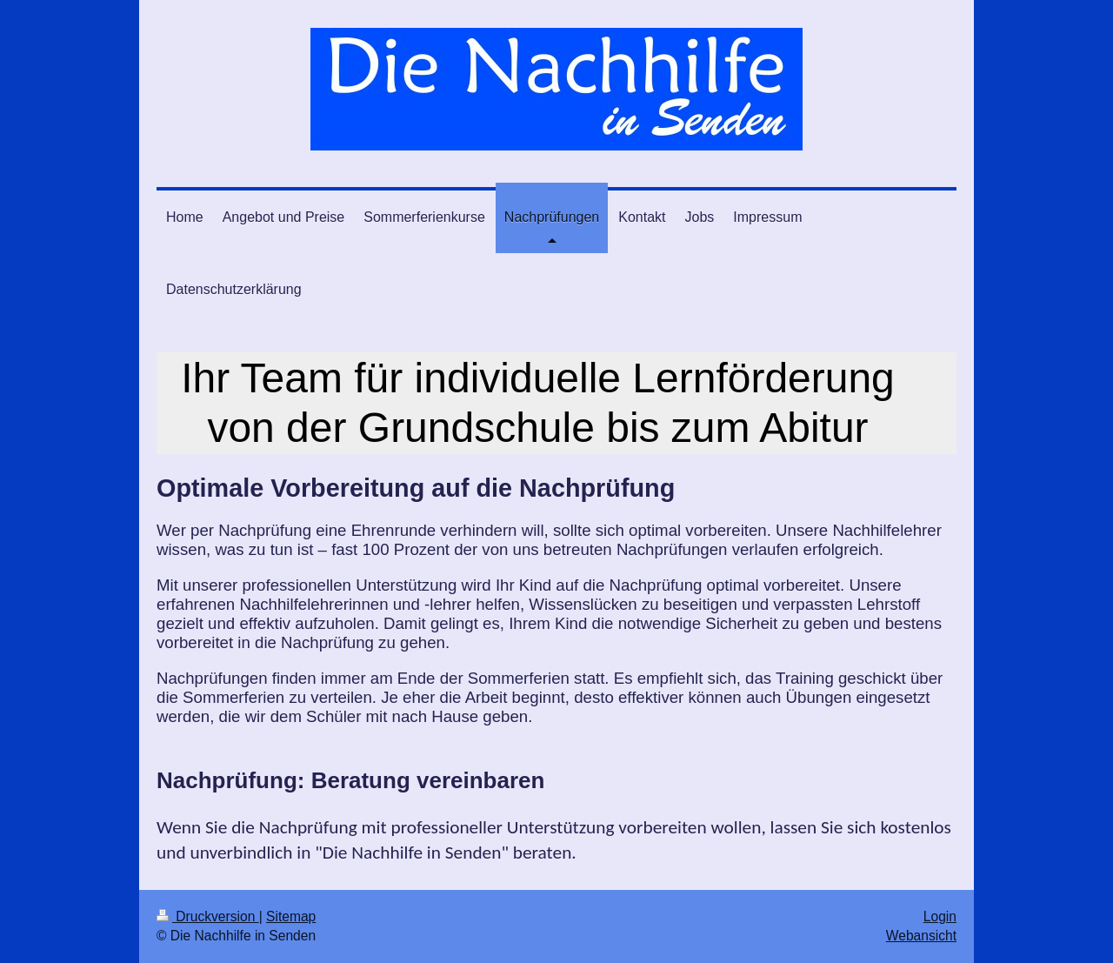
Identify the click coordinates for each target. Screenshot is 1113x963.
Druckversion (208, 916)
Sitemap (291, 916)
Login (939, 916)
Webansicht (921, 935)
